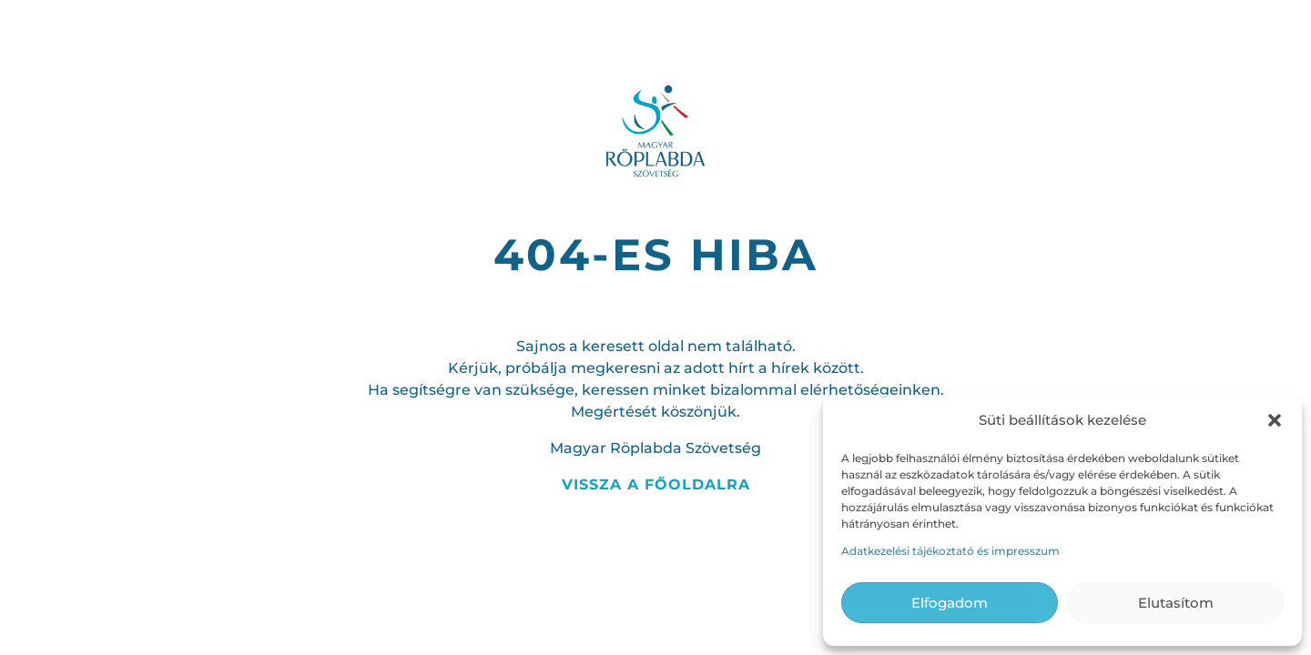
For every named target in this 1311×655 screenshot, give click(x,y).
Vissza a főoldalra (656, 484)
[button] (1274, 420)
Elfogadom (949, 602)
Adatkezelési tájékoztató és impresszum (950, 551)
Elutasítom (1176, 602)
